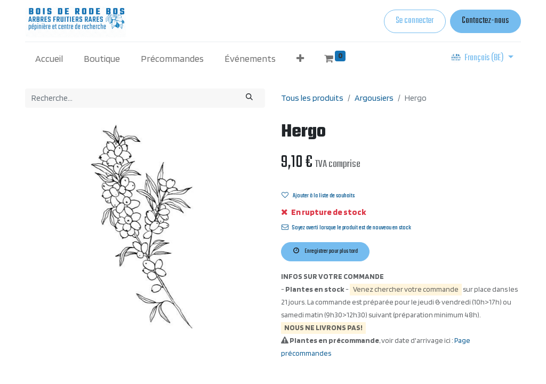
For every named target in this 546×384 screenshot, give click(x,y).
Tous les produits (312, 98)
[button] (300, 58)
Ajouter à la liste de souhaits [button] (318, 196)
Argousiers (374, 98)
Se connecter (414, 21)
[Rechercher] (249, 98)
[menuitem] (49, 58)
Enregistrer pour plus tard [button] (325, 251)
